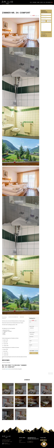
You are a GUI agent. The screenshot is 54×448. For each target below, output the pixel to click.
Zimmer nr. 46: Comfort (20, 390)
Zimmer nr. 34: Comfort (16, 12)
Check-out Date (31, 332)
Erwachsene (31, 336)
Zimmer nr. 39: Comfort (8, 416)
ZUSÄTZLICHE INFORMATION (13, 317)
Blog (44, 2)
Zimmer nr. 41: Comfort (33, 403)
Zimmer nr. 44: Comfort (46, 390)
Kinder (30, 340)
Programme (34, 2)
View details (36, 350)
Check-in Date (31, 326)
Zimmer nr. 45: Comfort (33, 390)
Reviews (4, 318)
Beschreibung (4, 317)
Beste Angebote (48, 2)
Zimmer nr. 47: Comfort (8, 390)
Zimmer (38, 2)
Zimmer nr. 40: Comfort (46, 403)
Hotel (31, 2)
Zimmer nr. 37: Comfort (20, 416)
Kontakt (41, 2)
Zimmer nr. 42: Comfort (20, 403)
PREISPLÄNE (22, 317)
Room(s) (30, 344)
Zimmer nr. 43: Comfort (8, 403)
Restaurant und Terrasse (22, 442)
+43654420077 (5, 443)
